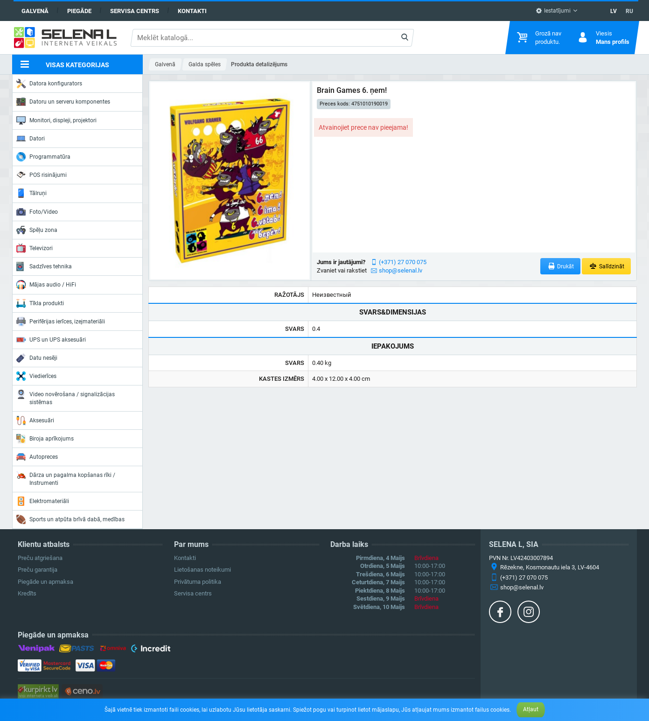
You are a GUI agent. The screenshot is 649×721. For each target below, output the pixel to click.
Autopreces (37, 457)
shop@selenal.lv (400, 270)
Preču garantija (37, 569)
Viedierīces (36, 376)
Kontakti (192, 10)
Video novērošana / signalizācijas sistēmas (65, 397)
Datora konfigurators (49, 83)
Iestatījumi (553, 10)
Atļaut (530, 709)
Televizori (34, 248)
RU (629, 11)
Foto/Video (37, 212)
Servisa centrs (134, 10)
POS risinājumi (41, 174)
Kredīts (27, 593)
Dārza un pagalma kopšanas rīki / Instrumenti (65, 478)
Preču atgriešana (40, 557)
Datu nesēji (36, 358)
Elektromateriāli (42, 501)
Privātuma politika (197, 581)
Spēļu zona (36, 230)
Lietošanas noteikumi (202, 569)
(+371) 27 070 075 (402, 262)
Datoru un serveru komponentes (63, 101)
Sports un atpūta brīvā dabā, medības (70, 519)
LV (613, 11)
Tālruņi (31, 193)
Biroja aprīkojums (45, 438)
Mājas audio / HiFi (46, 284)
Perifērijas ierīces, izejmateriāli (60, 321)
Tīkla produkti (40, 303)
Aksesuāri (35, 420)
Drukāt (560, 266)
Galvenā (35, 10)
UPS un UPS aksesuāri (51, 339)
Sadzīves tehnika (44, 266)
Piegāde (79, 10)
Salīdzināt (606, 266)
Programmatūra (43, 156)
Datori (30, 138)
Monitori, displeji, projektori (56, 120)
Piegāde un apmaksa (45, 581)
